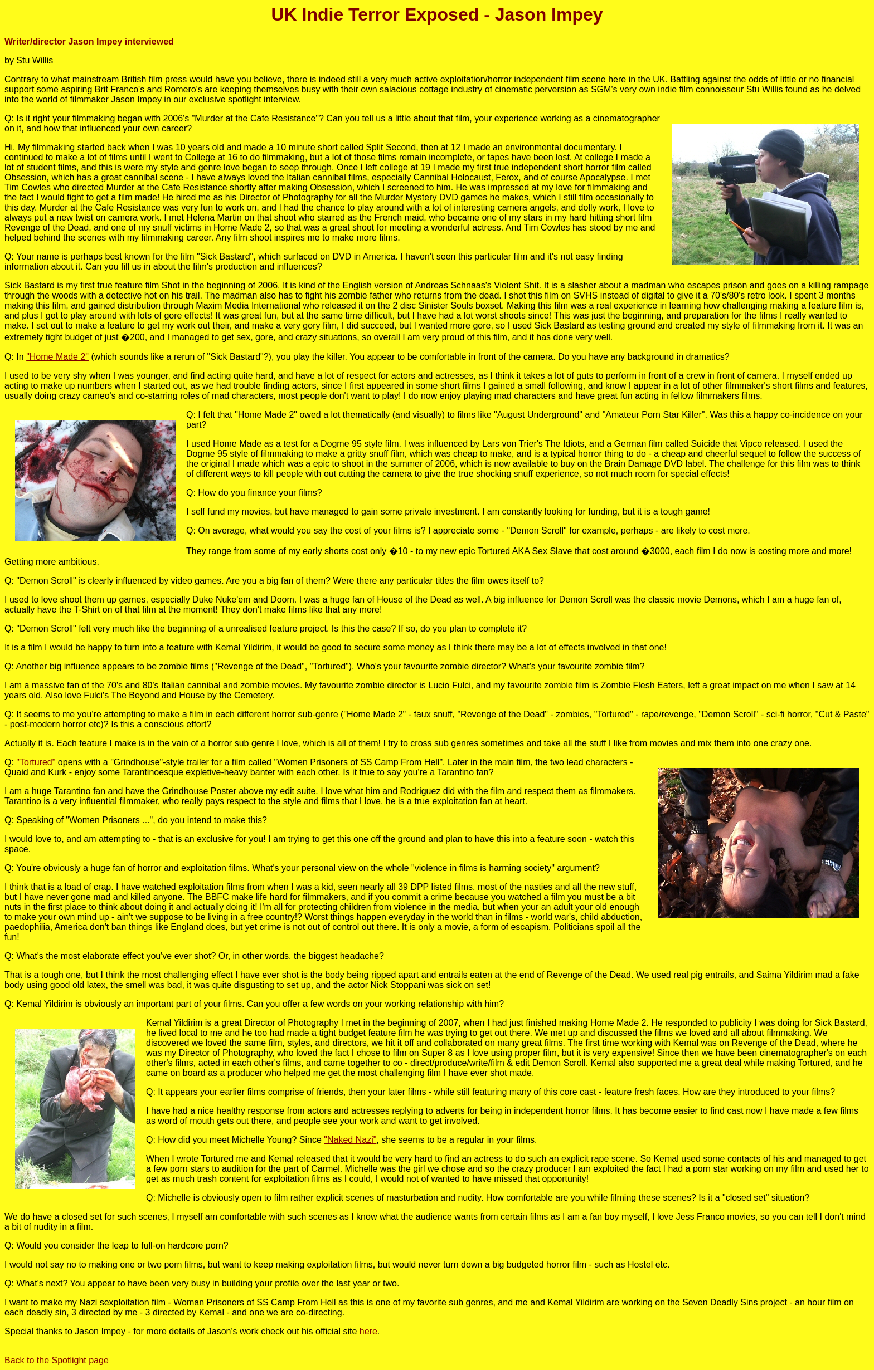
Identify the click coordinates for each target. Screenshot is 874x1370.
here (368, 1331)
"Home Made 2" (57, 356)
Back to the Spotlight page (56, 1360)
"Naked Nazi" (350, 1139)
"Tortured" (35, 762)
